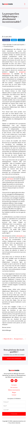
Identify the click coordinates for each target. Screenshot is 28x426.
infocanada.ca (20, 236)
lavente (7, 4)
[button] (25, 4)
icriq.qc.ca (5, 237)
